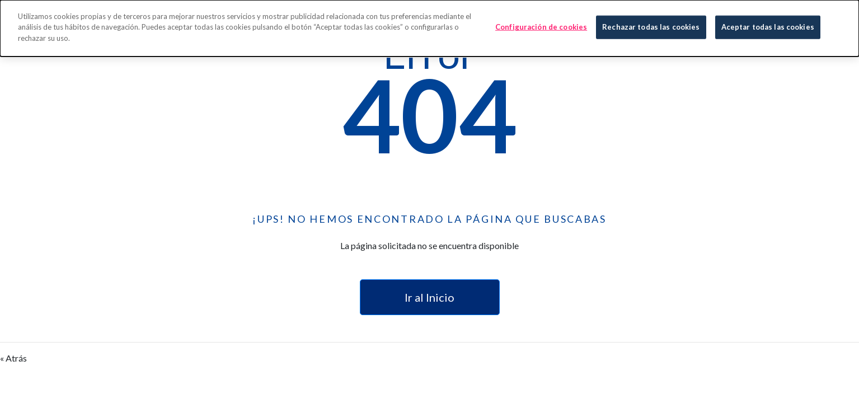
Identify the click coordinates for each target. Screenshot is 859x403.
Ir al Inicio (429, 297)
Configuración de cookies (541, 26)
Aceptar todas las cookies (767, 26)
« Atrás (13, 358)
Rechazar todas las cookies (651, 26)
